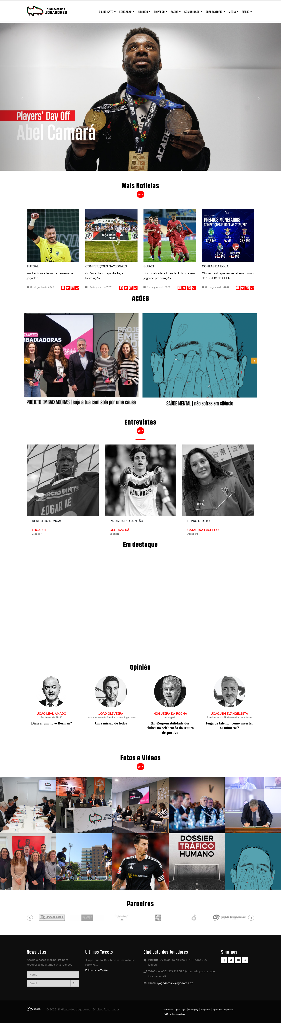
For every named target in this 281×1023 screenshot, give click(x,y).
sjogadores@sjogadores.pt (175, 983)
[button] (21, 97)
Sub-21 (148, 266)
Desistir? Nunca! (46, 521)
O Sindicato (106, 12)
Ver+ (140, 194)
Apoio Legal (180, 1009)
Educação (125, 12)
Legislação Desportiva (222, 1009)
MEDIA (232, 12)
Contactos (168, 1009)
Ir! (75, 983)
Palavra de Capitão (126, 521)
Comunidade (192, 12)
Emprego (159, 12)
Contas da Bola (215, 266)
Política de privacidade (174, 1014)
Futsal (33, 266)
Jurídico (143, 12)
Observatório (214, 12)
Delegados (205, 1009)
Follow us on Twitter (97, 970)
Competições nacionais (106, 266)
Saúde (174, 12)
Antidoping (193, 1009)
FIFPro (246, 12)
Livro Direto (198, 521)
